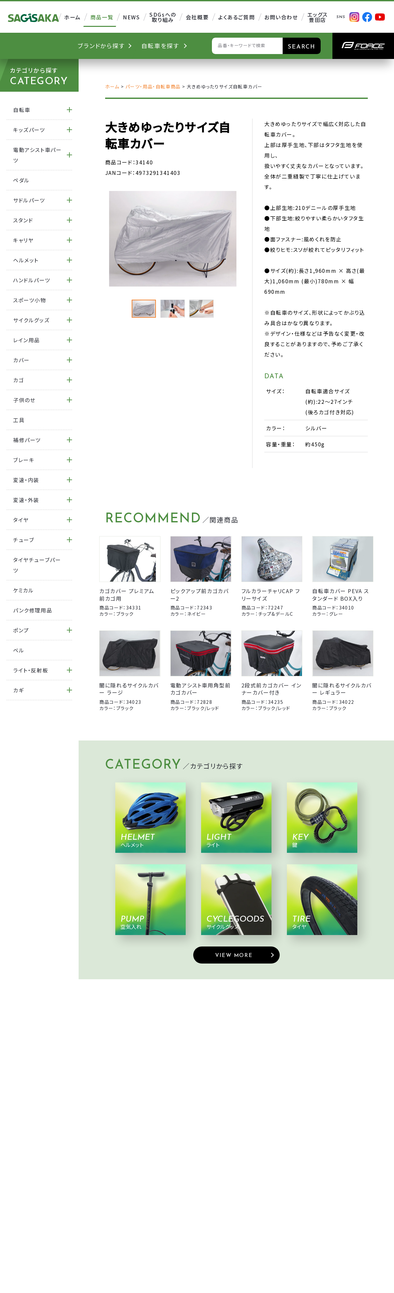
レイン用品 (26, 340)
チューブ (23, 540)
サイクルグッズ (31, 320)
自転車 (21, 110)
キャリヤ (23, 240)
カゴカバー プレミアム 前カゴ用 (127, 594)
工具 (19, 420)
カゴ (18, 380)
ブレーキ (23, 460)
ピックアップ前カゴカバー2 (199, 594)
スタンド (23, 220)
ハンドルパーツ (31, 280)
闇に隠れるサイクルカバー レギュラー (342, 688)
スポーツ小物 (29, 300)
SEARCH (301, 47)
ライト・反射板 (30, 670)
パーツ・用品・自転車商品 (153, 86)
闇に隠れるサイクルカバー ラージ (129, 688)
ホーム (112, 86)
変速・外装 (26, 500)
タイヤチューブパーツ (37, 565)
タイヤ (21, 520)
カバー (21, 360)
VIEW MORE (234, 955)
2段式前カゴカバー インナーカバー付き (271, 688)
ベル (18, 650)
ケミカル (23, 590)
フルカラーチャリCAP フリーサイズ (270, 594)
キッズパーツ (29, 130)
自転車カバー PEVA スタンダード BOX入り (340, 594)
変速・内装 (26, 480)
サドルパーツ (29, 200)
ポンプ (21, 630)
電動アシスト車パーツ (37, 155)
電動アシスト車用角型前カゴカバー (200, 688)
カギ (18, 690)
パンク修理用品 (32, 610)
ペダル (21, 180)
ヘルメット (26, 260)
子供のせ (24, 400)
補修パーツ (27, 440)
